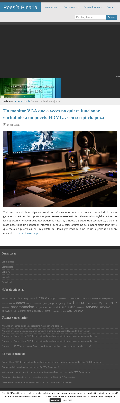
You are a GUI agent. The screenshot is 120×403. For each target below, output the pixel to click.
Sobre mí (6, 272)
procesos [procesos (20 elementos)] (5, 308)
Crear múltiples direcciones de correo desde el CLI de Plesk (30, 377)
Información (51, 7)
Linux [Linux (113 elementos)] (78, 302)
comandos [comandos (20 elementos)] (62, 298)
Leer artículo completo (29, 233)
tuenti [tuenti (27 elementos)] (48, 311)
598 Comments (82, 372)
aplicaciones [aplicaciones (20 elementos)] (7, 298)
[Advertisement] (60, 52)
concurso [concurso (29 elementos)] (86, 298)
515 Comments (66, 377)
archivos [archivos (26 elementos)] (18, 298)
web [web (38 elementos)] (70, 310)
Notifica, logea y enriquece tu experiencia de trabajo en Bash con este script (37, 372)
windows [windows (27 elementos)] (78, 311)
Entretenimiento (92, 7)
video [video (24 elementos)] (63, 311)
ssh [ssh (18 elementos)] (14, 311)
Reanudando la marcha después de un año (22, 367)
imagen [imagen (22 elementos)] (59, 304)
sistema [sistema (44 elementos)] (105, 307)
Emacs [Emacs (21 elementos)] (29, 304)
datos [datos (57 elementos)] (20, 303)
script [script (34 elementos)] (56, 307)
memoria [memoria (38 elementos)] (91, 303)
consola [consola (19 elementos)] (5, 304)
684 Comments (51, 367)
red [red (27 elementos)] (50, 307)
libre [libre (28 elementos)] (69, 303)
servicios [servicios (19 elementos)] (80, 308)
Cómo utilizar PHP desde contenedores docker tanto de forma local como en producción (55, 336)
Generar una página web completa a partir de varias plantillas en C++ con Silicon (52, 331)
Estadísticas (7, 267)
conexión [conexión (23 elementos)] (96, 298)
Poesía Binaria (20, 7)
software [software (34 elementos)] (7, 311)
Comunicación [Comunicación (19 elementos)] (73, 298)
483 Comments (63, 382)
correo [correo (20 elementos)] (12, 304)
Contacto (111, 7)
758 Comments (93, 362)
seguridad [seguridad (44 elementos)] (68, 307)
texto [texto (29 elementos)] (30, 311)
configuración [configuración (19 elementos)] (107, 298)
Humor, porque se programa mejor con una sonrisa (38, 326)
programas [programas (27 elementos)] (41, 307)
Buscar (111, 17)
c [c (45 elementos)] (46, 298)
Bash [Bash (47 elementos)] (40, 298)
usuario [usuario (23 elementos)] (55, 311)
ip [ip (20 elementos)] (64, 304)
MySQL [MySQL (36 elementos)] (103, 303)
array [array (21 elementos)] (26, 298)
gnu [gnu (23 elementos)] (45, 303)
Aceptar (55, 400)
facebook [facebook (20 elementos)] (38, 304)
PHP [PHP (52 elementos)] (113, 303)
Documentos (70, 7)
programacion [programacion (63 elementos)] (22, 307)
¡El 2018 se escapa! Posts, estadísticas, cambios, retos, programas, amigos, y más (53, 346)
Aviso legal (7, 282)
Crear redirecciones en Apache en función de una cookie (28, 382)
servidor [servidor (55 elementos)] (91, 307)
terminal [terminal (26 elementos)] (22, 311)
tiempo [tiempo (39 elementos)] (38, 310)
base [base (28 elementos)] (32, 298)
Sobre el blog (8, 262)
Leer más (67, 400)
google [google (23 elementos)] (51, 303)
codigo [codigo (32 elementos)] (52, 298)
